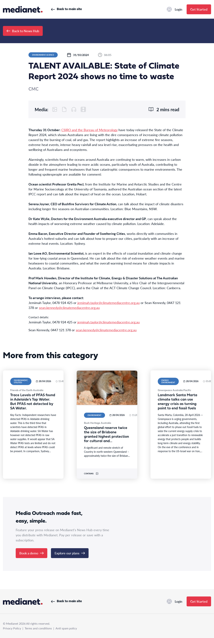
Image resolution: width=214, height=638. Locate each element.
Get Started (198, 9)
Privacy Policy (12, 628)
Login (174, 9)
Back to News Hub (23, 31)
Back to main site (66, 9)
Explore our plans (70, 553)
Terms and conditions (38, 628)
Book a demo (31, 553)
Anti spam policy (66, 628)
